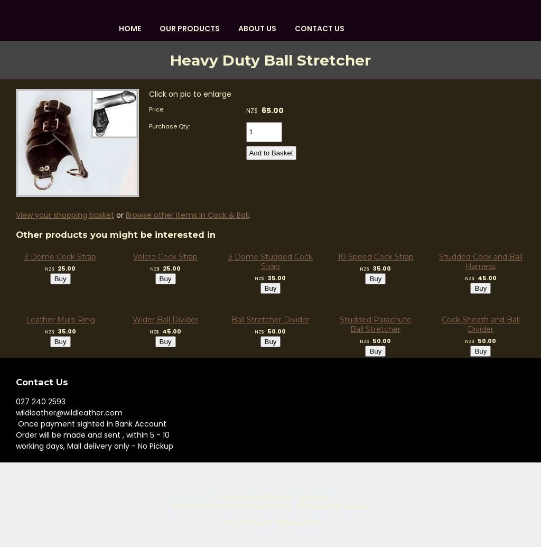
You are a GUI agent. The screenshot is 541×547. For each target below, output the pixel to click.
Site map (313, 497)
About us (257, 28)
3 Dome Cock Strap (60, 257)
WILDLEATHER (273, 497)
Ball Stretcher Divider (270, 320)
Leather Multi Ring (60, 320)
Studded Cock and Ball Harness (481, 261)
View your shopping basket (65, 215)
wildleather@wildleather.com (69, 412)
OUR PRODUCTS (190, 28)
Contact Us (319, 28)
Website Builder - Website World (270, 522)
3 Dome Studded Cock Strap (270, 261)
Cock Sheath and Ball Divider (481, 324)
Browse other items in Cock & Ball (187, 215)
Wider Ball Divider (165, 320)
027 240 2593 (41, 401)
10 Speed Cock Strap (376, 257)
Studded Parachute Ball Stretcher (376, 324)
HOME (130, 28)
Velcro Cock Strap (165, 257)
